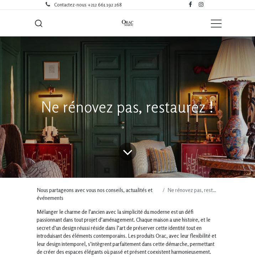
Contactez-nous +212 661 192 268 (88, 4)
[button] (38, 23)
